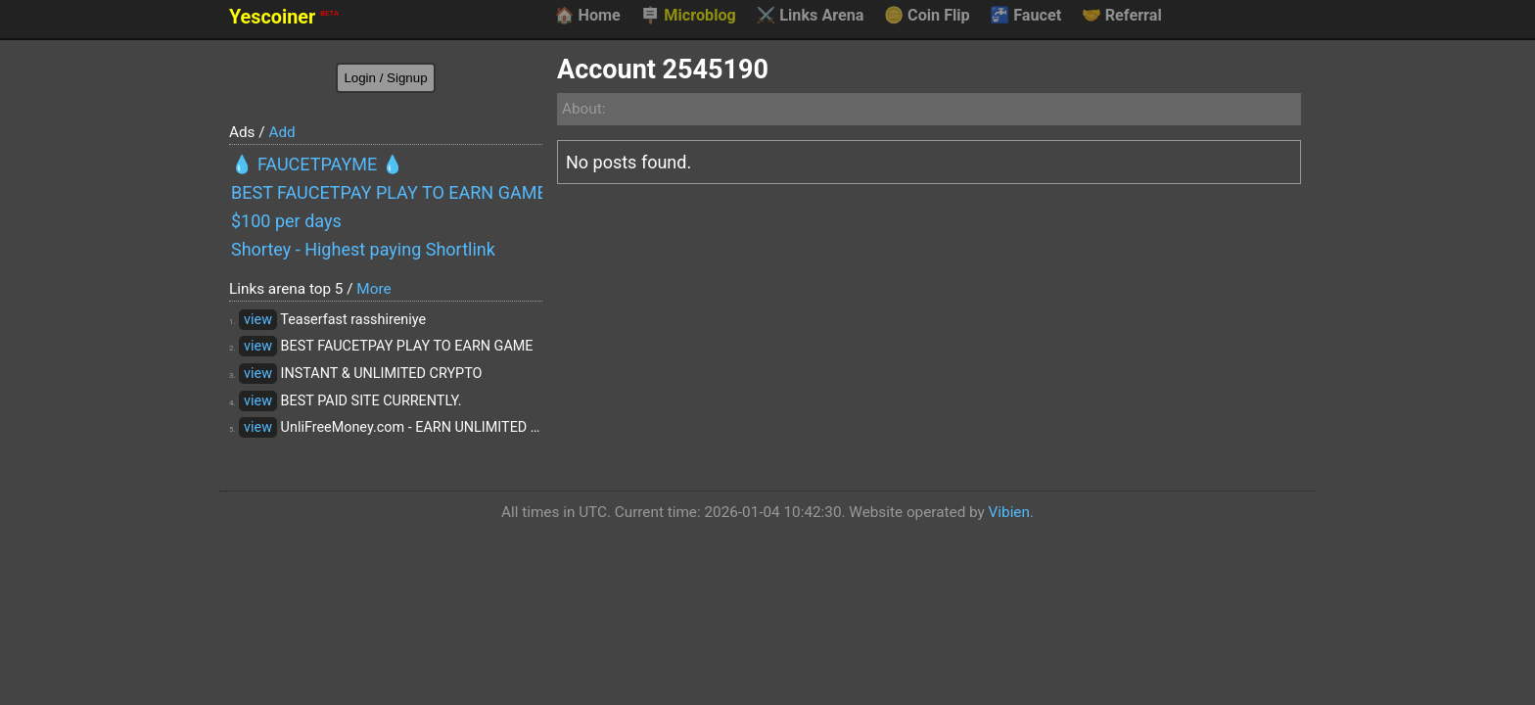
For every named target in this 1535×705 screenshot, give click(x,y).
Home (587, 15)
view (258, 319)
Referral (1122, 15)
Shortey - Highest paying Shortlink (363, 249)
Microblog (688, 15)
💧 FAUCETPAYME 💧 (317, 164)
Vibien (1009, 512)
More (373, 289)
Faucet (1025, 15)
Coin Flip (927, 15)
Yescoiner (284, 17)
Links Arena (809, 15)
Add (281, 132)
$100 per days (286, 221)
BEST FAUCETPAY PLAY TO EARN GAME (386, 192)
